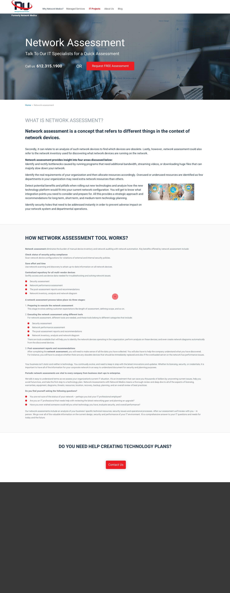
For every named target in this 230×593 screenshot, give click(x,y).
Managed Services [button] (75, 8)
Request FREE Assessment (110, 66)
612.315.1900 (49, 66)
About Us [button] (109, 8)
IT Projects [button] (94, 8)
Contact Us (115, 464)
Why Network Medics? (52, 8)
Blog (120, 8)
